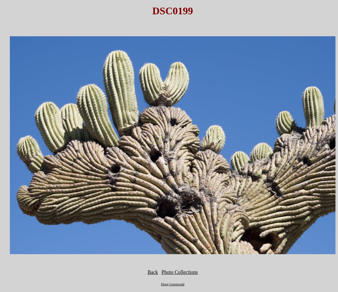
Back (153, 272)
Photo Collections (180, 272)
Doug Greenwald (172, 284)
